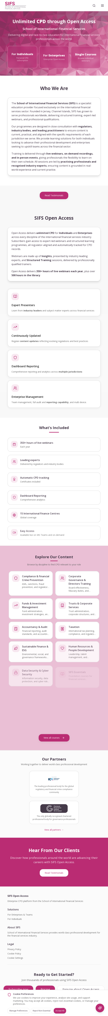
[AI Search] (100, 1008)
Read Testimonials (54, 195)
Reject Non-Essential (41, 1010)
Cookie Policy (14, 953)
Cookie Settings (15, 957)
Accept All (60, 1010)
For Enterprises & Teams (20, 914)
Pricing (45, 989)
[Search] (94, 5)
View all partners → (54, 829)
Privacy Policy (14, 949)
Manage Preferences (18, 1010)
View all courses (54, 737)
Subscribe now (18, 989)
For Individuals (14, 919)
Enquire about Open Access (81, 989)
